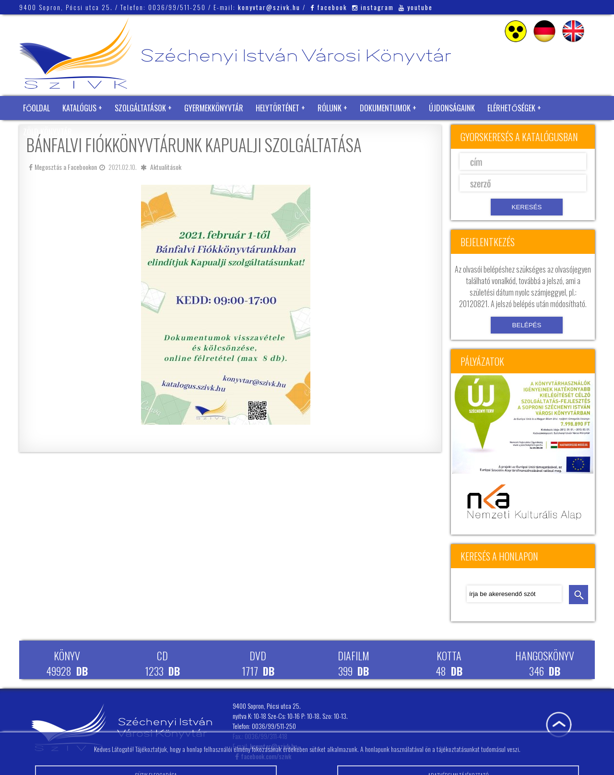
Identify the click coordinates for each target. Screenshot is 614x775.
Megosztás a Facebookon (63, 167)
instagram (373, 7)
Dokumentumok (385, 108)
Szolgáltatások (140, 108)
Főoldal (36, 108)
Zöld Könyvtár (47, 132)
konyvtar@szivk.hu (269, 7)
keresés (578, 594)
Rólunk (330, 108)
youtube (416, 7)
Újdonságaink (452, 108)
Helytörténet (277, 108)
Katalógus (79, 108)
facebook (328, 7)
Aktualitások (165, 167)
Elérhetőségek (511, 108)
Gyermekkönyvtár (213, 108)
